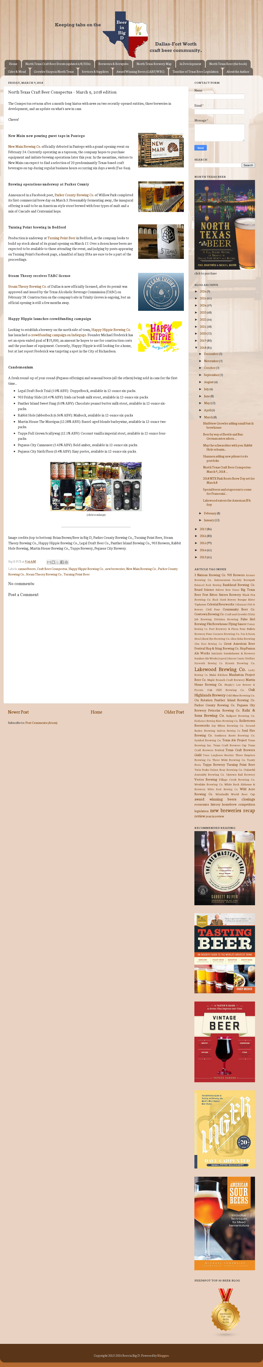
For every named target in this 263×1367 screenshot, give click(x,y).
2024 (203, 305)
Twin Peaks (201, 769)
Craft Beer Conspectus (52, 568)
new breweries (115, 568)
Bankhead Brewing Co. (239, 584)
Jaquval (222, 658)
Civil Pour (213, 609)
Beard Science (204, 589)
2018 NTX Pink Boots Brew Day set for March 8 (229, 480)
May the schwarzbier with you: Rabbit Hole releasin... (227, 447)
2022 (203, 319)
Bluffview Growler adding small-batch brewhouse (228, 425)
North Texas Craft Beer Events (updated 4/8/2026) (58, 64)
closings (248, 798)
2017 (203, 528)
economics (201, 804)
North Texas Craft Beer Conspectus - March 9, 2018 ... (227, 469)
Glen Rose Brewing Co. (208, 643)
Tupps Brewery (214, 764)
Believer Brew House (227, 589)
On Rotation (203, 700)
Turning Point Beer (61, 237)
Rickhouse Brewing (204, 720)
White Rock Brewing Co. (222, 789)
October (210, 367)
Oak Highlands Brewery (224, 692)
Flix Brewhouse (217, 623)
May (207, 402)
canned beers (27, 568)
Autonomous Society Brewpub (234, 580)
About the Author (237, 71)
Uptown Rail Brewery (240, 774)
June (207, 396)
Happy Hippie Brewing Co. (111, 329)
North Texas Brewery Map (154, 64)
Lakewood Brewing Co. (220, 668)
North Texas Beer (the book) (228, 64)
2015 (203, 542)
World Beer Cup (243, 794)
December (211, 353)
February (210, 513)
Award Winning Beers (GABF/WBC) (140, 71)
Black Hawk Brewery (224, 599)
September (212, 374)
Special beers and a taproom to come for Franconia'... (227, 491)
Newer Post (18, 712)
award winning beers (215, 798)
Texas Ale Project (234, 740)
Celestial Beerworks (220, 604)
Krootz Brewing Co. (240, 663)
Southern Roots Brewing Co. (235, 735)
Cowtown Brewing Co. (209, 614)
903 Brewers (236, 574)
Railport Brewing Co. (240, 715)
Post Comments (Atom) (41, 722)
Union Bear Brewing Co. (226, 769)
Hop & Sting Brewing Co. (222, 648)
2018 (203, 347)
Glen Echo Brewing (243, 638)
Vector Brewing (205, 779)
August (209, 381)
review (199, 815)
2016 (203, 535)
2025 (203, 298)
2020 (203, 333)
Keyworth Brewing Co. (208, 663)
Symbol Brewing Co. (207, 740)
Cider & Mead (17, 71)
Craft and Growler (236, 614)
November (211, 360)
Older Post (174, 712)
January (209, 520)
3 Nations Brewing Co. (210, 574)
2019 (203, 340)
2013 (203, 557)
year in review (215, 816)
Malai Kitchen (218, 675)
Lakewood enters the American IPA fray (227, 502)
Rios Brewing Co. (227, 720)
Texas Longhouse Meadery (218, 755)
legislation (201, 810)
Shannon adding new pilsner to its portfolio (225, 458)
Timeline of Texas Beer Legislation (195, 71)
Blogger (163, 1355)
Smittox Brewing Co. (229, 730)
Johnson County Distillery (241, 658)
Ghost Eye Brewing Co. (215, 638)
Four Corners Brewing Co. (223, 634)
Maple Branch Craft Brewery (226, 680)
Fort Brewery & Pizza (223, 629)
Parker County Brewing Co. (74, 194)
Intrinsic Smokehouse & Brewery (233, 653)
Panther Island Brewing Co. (234, 700)
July (206, 389)
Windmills (222, 794)
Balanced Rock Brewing (207, 585)
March (208, 417)
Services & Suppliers (95, 71)
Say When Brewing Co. (228, 725)
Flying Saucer (237, 623)
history (215, 804)
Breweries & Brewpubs (113, 64)
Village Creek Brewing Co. (237, 779)
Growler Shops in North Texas (54, 71)
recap (249, 810)
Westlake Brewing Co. (208, 784)
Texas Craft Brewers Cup (230, 745)
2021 (203, 326)
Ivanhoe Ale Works (206, 658)
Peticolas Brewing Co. (224, 710)
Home (13, 64)
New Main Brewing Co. (24, 146)
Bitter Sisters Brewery (225, 594)
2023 (203, 312)
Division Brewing (226, 619)
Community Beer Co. (239, 609)
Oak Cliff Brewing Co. (226, 690)
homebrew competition (238, 804)
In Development (190, 64)
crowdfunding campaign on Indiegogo (58, 334)
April (208, 410)
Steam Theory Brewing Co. (27, 286)
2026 (203, 291)
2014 (203, 550)
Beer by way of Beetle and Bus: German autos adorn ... (223, 436)
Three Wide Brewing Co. (229, 760)
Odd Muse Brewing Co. (240, 695)
